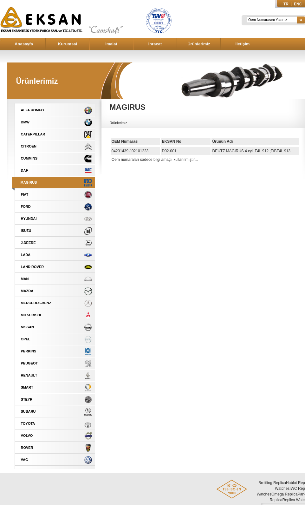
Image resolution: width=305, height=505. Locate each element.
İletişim (243, 44)
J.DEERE (28, 243)
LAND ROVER (32, 267)
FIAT (25, 194)
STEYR (27, 399)
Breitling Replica (272, 483)
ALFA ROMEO (32, 110)
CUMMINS (29, 158)
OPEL (25, 339)
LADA (26, 255)
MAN (25, 279)
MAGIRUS (29, 182)
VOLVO (27, 435)
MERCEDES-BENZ (36, 303)
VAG (24, 460)
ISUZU (26, 231)
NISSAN (27, 327)
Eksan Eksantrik (41, 25)
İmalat (111, 44)
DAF (24, 170)
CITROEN (29, 146)
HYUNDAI (29, 218)
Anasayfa (24, 44)
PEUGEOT (29, 363)
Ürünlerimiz (198, 44)
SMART (27, 387)
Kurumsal (67, 44)
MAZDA (27, 291)
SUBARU (28, 411)
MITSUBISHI (31, 315)
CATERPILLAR (33, 134)
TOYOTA (28, 423)
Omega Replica (284, 494)
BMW (25, 122)
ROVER (27, 447)
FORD (26, 206)
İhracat (155, 44)
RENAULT (29, 375)
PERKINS (28, 351)
